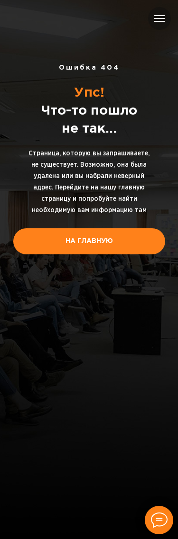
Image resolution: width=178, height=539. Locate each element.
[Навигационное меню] (159, 18)
